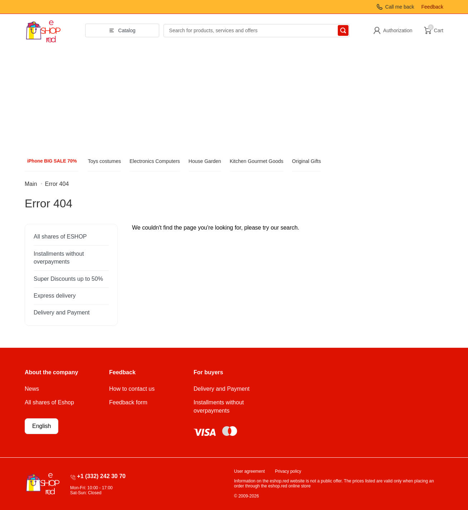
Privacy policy (288, 471)
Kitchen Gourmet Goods (256, 161)
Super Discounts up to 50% (68, 279)
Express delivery (54, 296)
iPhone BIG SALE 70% (52, 161)
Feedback (432, 7)
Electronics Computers (155, 161)
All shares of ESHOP (60, 237)
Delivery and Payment (62, 312)
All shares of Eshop (49, 402)
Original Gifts (306, 161)
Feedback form (128, 402)
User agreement (249, 471)
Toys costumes (104, 161)
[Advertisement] (234, 100)
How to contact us (132, 389)
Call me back (399, 7)
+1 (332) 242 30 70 (101, 476)
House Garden (205, 161)
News (32, 389)
